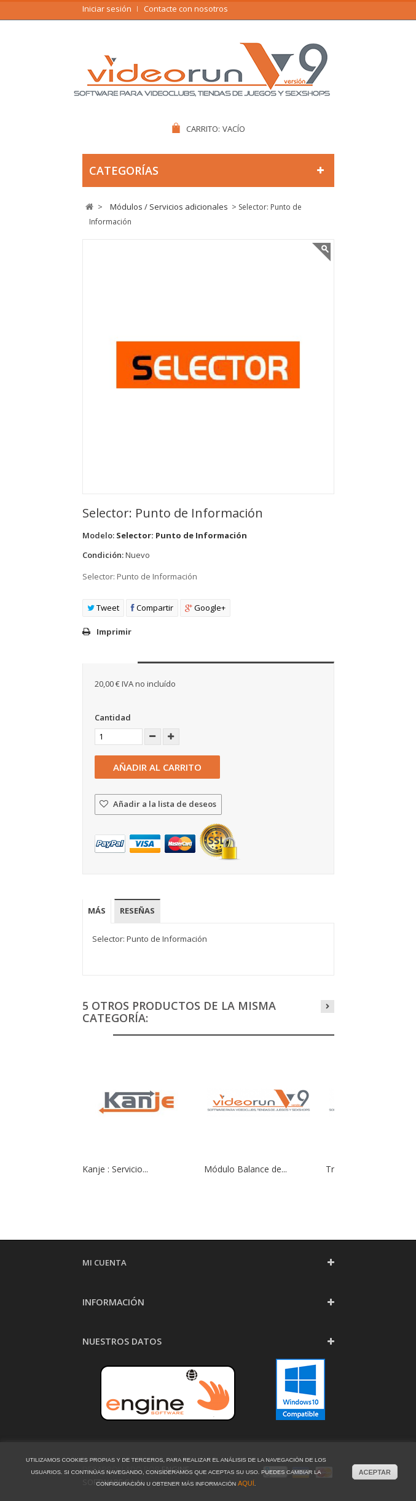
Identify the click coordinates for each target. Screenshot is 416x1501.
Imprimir (113, 631)
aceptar (375, 1472)
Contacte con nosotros (186, 8)
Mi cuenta (104, 1262)
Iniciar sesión (106, 8)
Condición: (103, 554)
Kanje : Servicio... (115, 1169)
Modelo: (98, 535)
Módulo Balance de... (245, 1169)
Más (97, 910)
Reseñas (137, 910)
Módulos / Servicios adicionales (169, 206)
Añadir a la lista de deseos (163, 803)
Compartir (152, 607)
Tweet (103, 607)
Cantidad (113, 717)
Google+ (205, 607)
